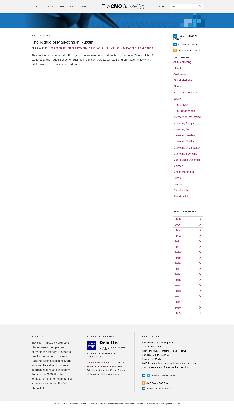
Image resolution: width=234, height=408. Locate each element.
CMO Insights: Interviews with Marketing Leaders (169, 363)
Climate (178, 68)
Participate (66, 6)
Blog (161, 6)
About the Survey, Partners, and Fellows (164, 351)
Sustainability (181, 196)
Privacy (177, 184)
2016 (178, 274)
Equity (177, 98)
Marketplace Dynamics (187, 160)
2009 (178, 313)
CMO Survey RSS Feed (155, 383)
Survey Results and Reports (157, 342)
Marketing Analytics (185, 123)
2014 (178, 285)
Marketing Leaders (139, 48)
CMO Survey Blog (152, 346)
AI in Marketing (182, 62)
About (35, 6)
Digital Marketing (183, 80)
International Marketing (106, 48)
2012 (178, 296)
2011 (178, 302)
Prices (177, 178)
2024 (178, 230)
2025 (178, 224)
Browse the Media (152, 359)
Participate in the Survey (155, 355)
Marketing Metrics (184, 141)
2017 (178, 269)
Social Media (181, 190)
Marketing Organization (187, 147)
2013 (178, 291)
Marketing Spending (185, 153)
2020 (178, 252)
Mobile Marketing (183, 172)
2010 (178, 307)
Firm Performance (184, 111)
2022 (178, 241)
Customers (58, 48)
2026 (178, 219)
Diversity (178, 86)
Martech (178, 166)
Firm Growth (77, 48)
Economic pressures (185, 92)
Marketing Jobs (182, 129)
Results (84, 6)
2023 (178, 235)
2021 (178, 246)
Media (49, 6)
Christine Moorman (97, 362)
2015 (178, 280)
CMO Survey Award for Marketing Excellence (166, 367)
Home (123, 6)
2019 (178, 257)
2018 (178, 263)
